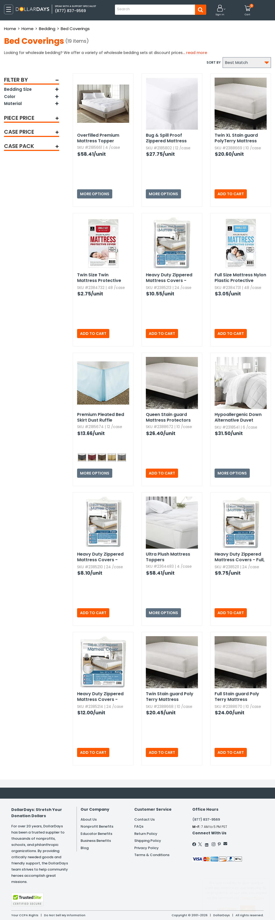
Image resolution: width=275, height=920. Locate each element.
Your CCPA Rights (24, 915)
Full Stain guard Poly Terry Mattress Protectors (237, 697)
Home (10, 28)
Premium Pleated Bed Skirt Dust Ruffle (100, 417)
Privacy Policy (146, 847)
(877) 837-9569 (206, 819)
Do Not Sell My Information (64, 915)
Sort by (214, 62)
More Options (94, 194)
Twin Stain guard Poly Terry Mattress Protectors (169, 697)
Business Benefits (96, 840)
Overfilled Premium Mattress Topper (98, 138)
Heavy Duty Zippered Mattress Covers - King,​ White (100, 697)
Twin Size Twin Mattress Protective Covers (99, 278)
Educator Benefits (96, 833)
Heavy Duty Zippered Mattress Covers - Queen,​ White (169, 278)
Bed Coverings (75, 28)
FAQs (138, 826)
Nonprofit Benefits (97, 826)
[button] (220, 10)
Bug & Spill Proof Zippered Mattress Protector (166, 138)
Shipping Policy (147, 840)
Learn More (227, 908)
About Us (89, 819)
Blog (85, 847)
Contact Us (144, 819)
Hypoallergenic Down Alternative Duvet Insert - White (238, 417)
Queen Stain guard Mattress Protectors (168, 417)
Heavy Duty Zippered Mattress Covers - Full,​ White (240, 557)
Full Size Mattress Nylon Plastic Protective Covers (240, 278)
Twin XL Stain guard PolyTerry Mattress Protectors (236, 138)
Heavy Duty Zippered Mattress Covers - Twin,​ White (100, 557)
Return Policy (145, 833)
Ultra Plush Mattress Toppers (168, 557)
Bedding (47, 28)
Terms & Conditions (151, 854)
